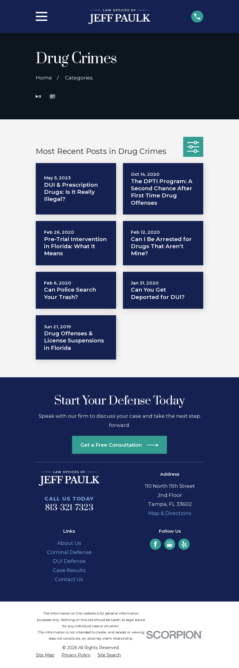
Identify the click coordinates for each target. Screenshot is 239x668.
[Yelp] (184, 544)
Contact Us (69, 579)
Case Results (69, 570)
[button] (52, 97)
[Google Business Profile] (170, 544)
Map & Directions (169, 513)
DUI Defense (69, 561)
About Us (69, 543)
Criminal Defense (69, 552)
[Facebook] (155, 544)
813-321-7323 (69, 508)
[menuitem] (45, 655)
